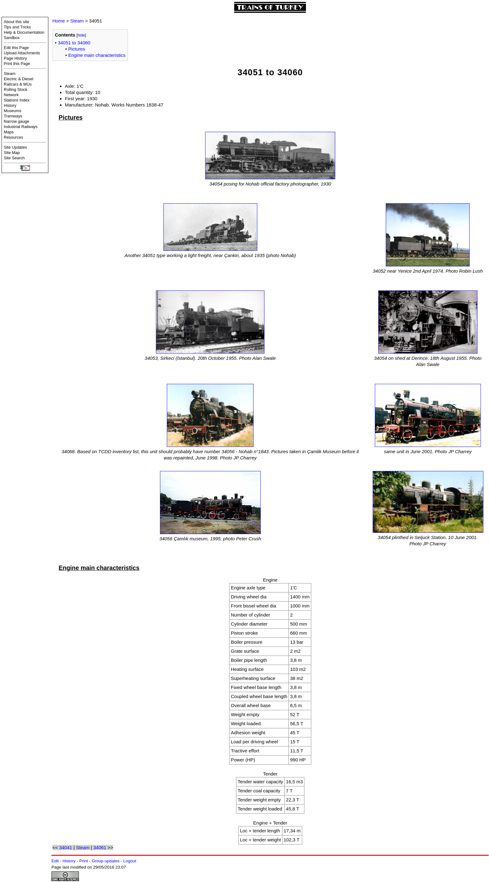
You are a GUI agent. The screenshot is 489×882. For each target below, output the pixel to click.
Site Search (14, 158)
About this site (16, 21)
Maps (9, 132)
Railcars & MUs (18, 84)
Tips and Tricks (17, 27)
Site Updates (15, 147)
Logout (129, 861)
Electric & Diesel (18, 79)
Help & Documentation (24, 32)
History (10, 105)
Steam (10, 73)
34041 (65, 847)
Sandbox (12, 37)
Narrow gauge (16, 121)
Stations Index (16, 100)
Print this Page (17, 63)
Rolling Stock (15, 89)
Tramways (13, 116)
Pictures (76, 49)
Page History (15, 58)
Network (11, 94)
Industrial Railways (20, 126)
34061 (99, 847)
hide (81, 35)
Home (58, 20)
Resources (13, 137)
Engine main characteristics (96, 55)
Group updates (105, 861)
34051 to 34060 (74, 42)
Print (83, 861)
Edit (55, 861)
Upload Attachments (22, 53)
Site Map (12, 152)
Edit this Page (16, 47)
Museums (12, 110)
